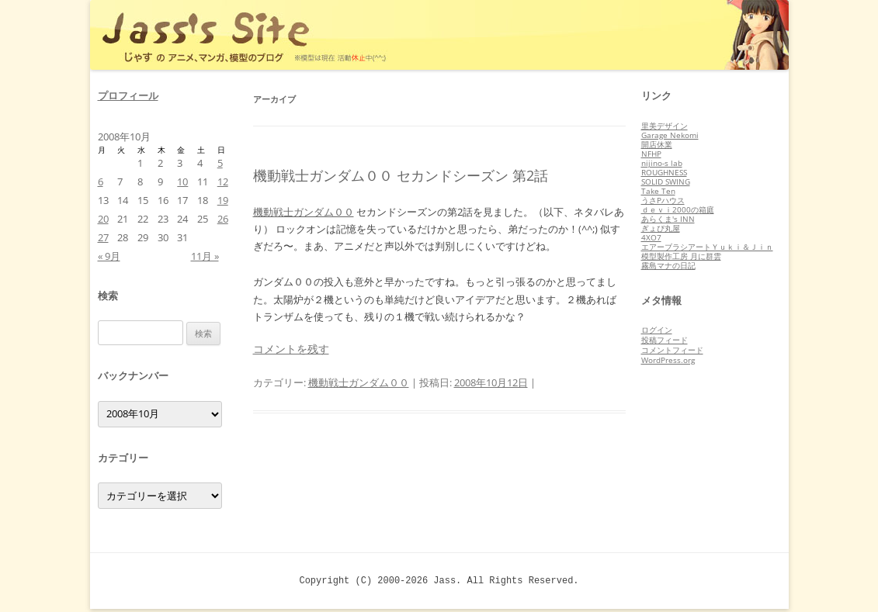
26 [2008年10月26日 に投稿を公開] (222, 219)
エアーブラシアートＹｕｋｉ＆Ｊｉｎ (707, 246)
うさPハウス (663, 200)
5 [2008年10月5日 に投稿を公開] (220, 163)
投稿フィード (664, 339)
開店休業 (656, 144)
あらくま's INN (668, 218)
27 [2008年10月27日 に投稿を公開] (103, 237)
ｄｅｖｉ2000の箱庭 (677, 209)
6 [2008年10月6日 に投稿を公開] (100, 181)
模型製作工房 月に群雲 (681, 256)
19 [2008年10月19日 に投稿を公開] (222, 200)
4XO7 (651, 237)
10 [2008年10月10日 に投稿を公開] (182, 181)
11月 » (205, 256)
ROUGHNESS (664, 172)
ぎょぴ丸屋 (660, 228)
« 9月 (109, 256)
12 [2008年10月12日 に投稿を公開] (222, 181)
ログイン (656, 329)
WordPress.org (668, 359)
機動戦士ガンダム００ (303, 212)
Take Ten (658, 190)
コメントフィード (672, 349)
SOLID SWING (665, 181)
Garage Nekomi (670, 135)
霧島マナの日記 (668, 265)
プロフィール (128, 95)
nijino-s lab (661, 162)
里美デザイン (664, 125)
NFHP (651, 153)
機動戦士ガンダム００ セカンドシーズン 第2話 (400, 175)
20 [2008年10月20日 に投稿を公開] (103, 219)
